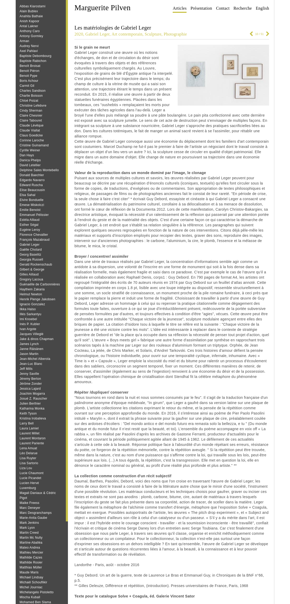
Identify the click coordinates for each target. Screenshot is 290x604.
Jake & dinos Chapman (37, 339)
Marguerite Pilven (102, 7)
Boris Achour (29, 81)
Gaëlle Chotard (31, 249)
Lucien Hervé (29, 483)
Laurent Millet (29, 433)
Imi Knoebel (28, 319)
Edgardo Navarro (32, 180)
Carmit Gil (27, 86)
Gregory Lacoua (31, 279)
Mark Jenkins (29, 523)
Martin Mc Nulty (31, 537)
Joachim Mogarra (32, 393)
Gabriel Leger (30, 244)
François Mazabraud (35, 239)
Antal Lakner (29, 26)
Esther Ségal (29, 225)
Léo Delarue (29, 453)
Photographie (175, 34)
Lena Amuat (28, 448)
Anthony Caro (30, 31)
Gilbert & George (32, 269)
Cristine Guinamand (34, 145)
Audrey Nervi (29, 46)
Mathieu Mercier (31, 552)
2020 (78, 34)
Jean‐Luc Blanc (31, 364)
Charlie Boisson (31, 95)
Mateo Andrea (30, 547)
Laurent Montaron (33, 438)
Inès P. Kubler (30, 324)
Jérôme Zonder (31, 384)
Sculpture (153, 34)
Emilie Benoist (30, 210)
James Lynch (29, 344)
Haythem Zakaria (32, 289)
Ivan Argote (28, 329)
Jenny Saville (29, 374)
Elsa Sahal (27, 195)
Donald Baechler (32, 175)
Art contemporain (127, 34)
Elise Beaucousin (32, 190)
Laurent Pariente (32, 443)
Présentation (201, 8)
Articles (180, 8)
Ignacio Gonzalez (32, 304)
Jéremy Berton (30, 379)
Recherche (243, 8)
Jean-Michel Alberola (35, 359)
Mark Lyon (27, 528)
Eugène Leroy (30, 230)
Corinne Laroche (32, 140)
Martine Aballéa (31, 542)
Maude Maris (29, 572)
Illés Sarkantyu (30, 314)
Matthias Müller (31, 567)
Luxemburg (28, 488)
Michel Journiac (31, 587)
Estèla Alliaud (29, 220)
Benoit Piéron (29, 71)
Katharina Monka (32, 408)
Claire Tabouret (31, 120)
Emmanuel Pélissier (34, 215)
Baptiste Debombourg (35, 56)
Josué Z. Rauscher (33, 398)
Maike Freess (29, 503)
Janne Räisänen (31, 349)
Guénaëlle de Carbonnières (40, 284)
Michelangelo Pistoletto (37, 592)
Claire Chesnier (31, 115)
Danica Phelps (30, 160)
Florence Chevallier (34, 235)
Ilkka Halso (28, 309)
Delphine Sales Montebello (39, 170)
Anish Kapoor (29, 21)
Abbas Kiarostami (32, 6)
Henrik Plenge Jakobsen (37, 299)
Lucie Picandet (30, 478)
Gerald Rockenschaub (36, 264)
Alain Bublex (29, 11)
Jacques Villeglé (31, 334)
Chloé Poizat (29, 100)
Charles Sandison (33, 91)
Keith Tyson (28, 413)
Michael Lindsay (31, 577)
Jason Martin (29, 354)
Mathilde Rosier (31, 562)
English (262, 8)
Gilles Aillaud (29, 274)
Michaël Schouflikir (33, 582)
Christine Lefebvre (33, 105)
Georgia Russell (31, 259)
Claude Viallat (30, 130)
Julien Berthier (30, 403)
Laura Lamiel (29, 428)
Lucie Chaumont (32, 473)
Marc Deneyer (30, 508)
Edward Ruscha (31, 185)
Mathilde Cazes (31, 557)
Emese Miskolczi (32, 205)
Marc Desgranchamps (36, 513)
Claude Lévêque (32, 125)
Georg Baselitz (30, 254)
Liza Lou (26, 468)
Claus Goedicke (31, 135)
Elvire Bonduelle (32, 200)
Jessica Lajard (30, 388)
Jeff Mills (26, 369)
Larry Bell (27, 423)
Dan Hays (27, 155)
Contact (223, 8)
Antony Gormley (31, 36)
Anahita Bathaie (31, 16)
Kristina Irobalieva (33, 418)
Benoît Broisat (30, 66)
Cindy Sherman (31, 110)
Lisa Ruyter (28, 458)
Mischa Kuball (30, 597)
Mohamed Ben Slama (35, 602)
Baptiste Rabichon (33, 61)
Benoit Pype (28, 76)
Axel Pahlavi (29, 51)
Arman (24, 41)
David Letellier (30, 165)
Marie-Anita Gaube (33, 518)
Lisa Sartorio (29, 463)
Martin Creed (29, 532)
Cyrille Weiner (30, 150)
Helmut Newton (31, 294)
